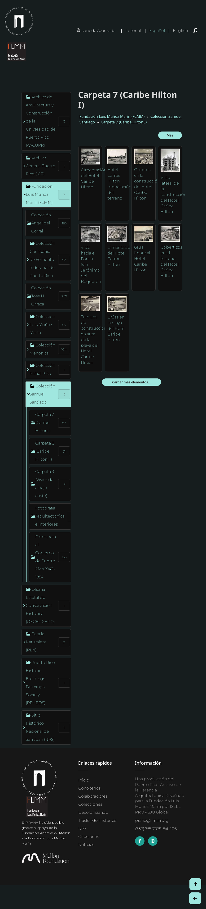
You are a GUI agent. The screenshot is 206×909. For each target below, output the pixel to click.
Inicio (83, 780)
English (180, 31)
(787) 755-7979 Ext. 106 (156, 829)
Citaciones (88, 836)
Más (170, 135)
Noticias (86, 844)
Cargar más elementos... (131, 382)
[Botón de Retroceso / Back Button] (195, 898)
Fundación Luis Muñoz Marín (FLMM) (112, 116)
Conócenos (89, 788)
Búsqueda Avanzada (95, 30)
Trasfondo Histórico (97, 820)
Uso (82, 828)
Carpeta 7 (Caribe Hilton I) (124, 122)
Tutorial (133, 30)
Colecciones (90, 804)
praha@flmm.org (152, 820)
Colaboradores (92, 796)
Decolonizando (93, 812)
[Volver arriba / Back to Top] (195, 884)
